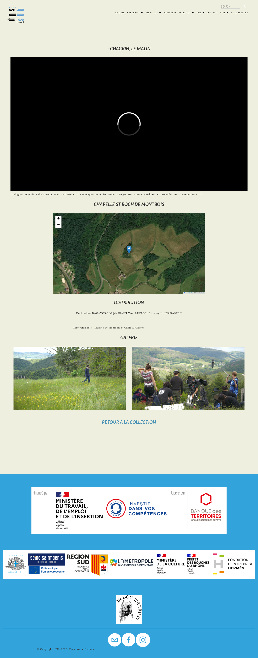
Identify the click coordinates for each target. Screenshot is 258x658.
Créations (135, 13)
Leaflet (188, 293)
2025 (200, 13)
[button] (129, 250)
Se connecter (239, 13)
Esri (202, 293)
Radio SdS (186, 13)
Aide (224, 13)
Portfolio (170, 13)
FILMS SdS (153, 13)
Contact (212, 13)
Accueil (120, 13)
